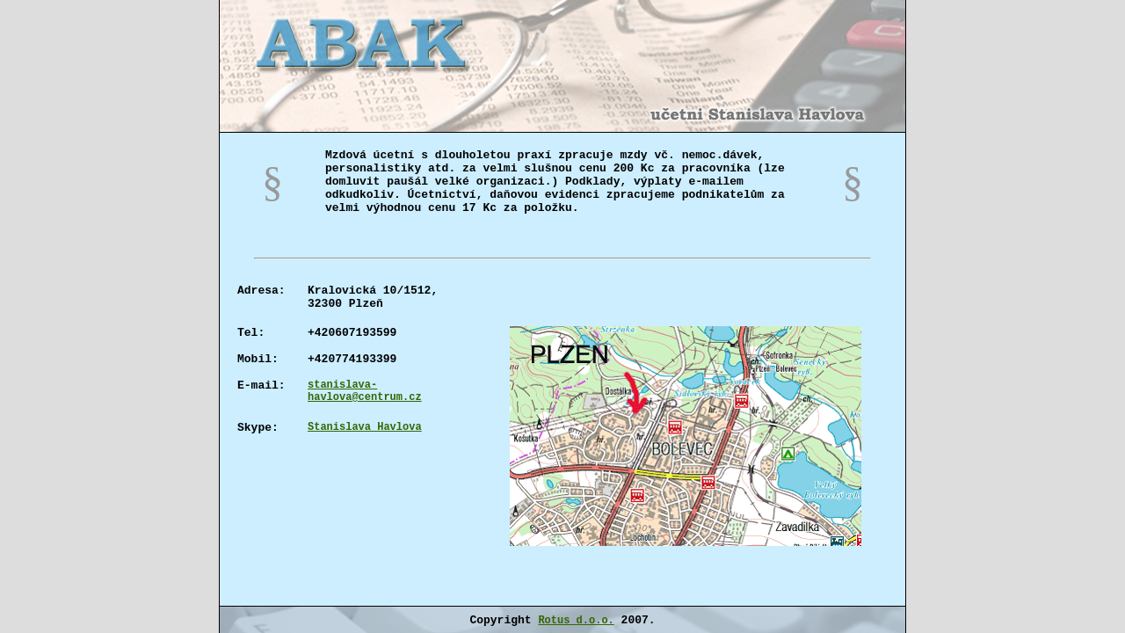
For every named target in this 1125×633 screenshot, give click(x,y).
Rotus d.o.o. (575, 621)
